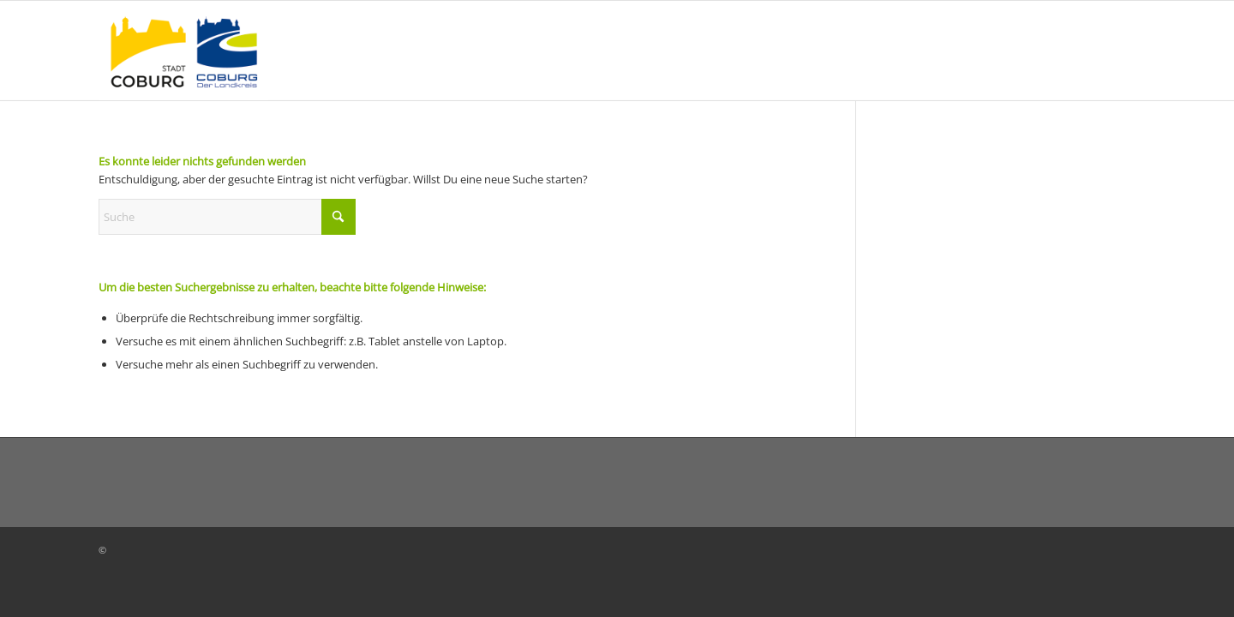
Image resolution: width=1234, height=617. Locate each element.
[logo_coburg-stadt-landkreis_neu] (183, 50)
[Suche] (227, 217)
